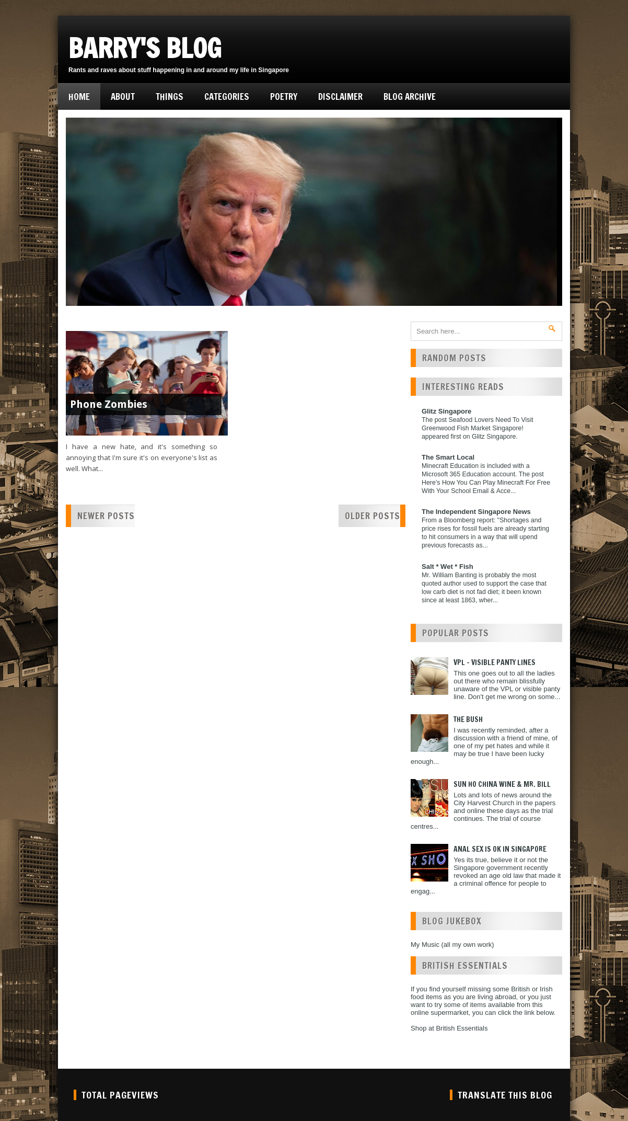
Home (79, 96)
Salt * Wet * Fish (447, 566)
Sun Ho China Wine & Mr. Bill (502, 784)
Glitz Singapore (446, 411)
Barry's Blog (145, 48)
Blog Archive (409, 96)
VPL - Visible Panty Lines (494, 662)
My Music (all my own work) (452, 944)
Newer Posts (106, 515)
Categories (226, 96)
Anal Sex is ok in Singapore (499, 849)
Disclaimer (340, 96)
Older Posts (372, 515)
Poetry (283, 96)
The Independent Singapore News (476, 512)
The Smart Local (448, 457)
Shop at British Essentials (449, 1028)
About (123, 96)
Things (169, 96)
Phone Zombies (108, 404)
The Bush (468, 719)
